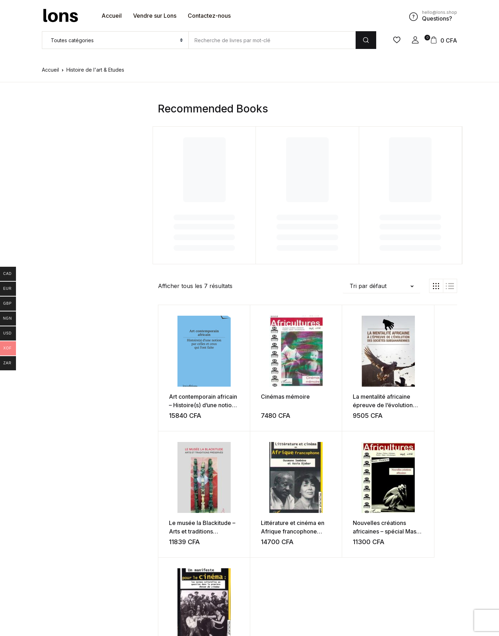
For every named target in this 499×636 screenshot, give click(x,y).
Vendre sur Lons (154, 15)
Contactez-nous (209, 15)
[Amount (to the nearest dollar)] (272, 40)
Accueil (112, 15)
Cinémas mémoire (267, 396)
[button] (415, 40)
